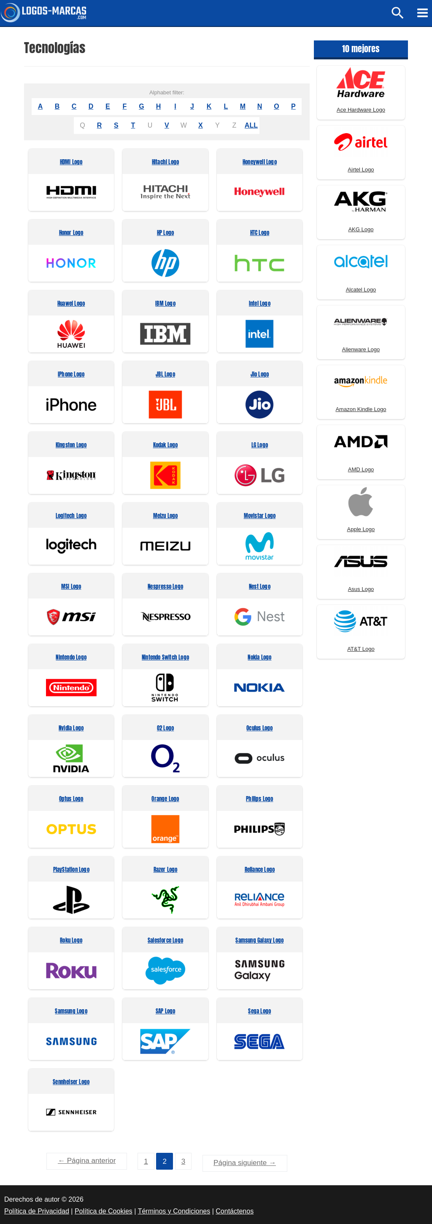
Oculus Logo (259, 728)
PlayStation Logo (71, 870)
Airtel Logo (361, 170)
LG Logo (259, 445)
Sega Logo (259, 1012)
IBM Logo (165, 304)
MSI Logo (71, 587)
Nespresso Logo (165, 587)
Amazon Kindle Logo (360, 409)
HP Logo (165, 233)
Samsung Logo (71, 1012)
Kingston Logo (71, 445)
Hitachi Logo (165, 162)
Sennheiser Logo (71, 1082)
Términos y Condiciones (174, 1209)
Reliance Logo (260, 870)
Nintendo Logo (71, 658)
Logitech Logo (71, 516)
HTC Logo (260, 233)
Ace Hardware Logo (361, 110)
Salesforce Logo (165, 941)
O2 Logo (165, 728)
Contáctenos (235, 1209)
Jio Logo (260, 375)
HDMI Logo (71, 162)
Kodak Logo (165, 445)
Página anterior (87, 1161)
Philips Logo (259, 799)
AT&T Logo (361, 650)
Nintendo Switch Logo (165, 658)
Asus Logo (361, 589)
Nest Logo (259, 587)
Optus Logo (71, 799)
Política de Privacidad (36, 1209)
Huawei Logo (71, 304)
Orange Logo (165, 799)
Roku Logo (71, 941)
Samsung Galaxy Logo (259, 941)
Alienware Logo (361, 350)
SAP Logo (166, 1012)
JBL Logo (165, 375)
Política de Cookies (103, 1209)
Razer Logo (166, 870)
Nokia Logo (259, 658)
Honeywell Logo (260, 162)
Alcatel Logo (361, 290)
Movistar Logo (260, 516)
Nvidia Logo (71, 728)
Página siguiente (244, 1161)
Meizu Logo (165, 516)
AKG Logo (360, 230)
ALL (251, 125)
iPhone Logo (71, 375)
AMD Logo (361, 470)
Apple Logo (361, 529)
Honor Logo (71, 233)
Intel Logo (259, 304)
